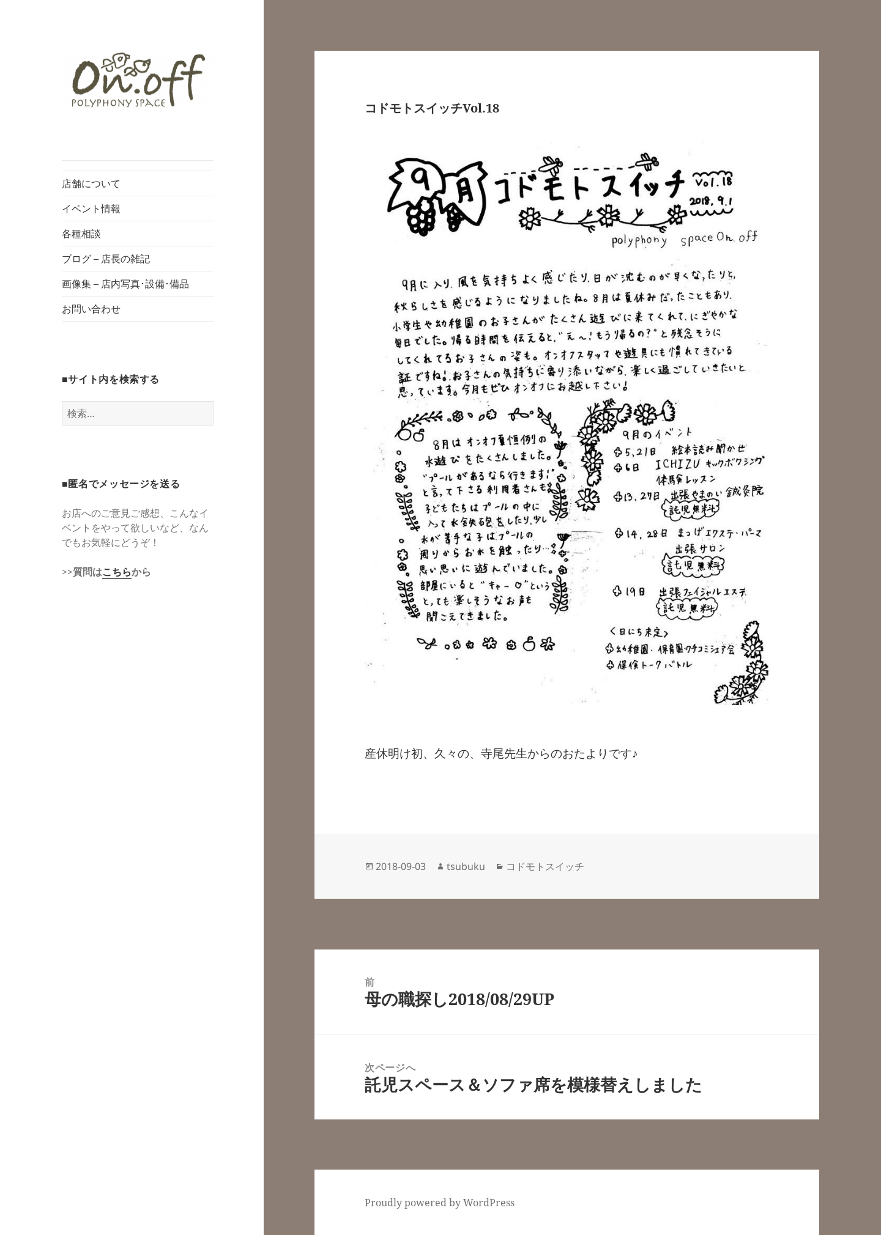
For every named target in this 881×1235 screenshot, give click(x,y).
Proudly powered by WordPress (440, 1202)
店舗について (91, 183)
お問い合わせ (91, 308)
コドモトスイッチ (545, 866)
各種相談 (81, 233)
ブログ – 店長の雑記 (106, 258)
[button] (138, 80)
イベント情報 (91, 208)
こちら (117, 571)
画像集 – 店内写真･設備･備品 (125, 283)
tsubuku (466, 866)
